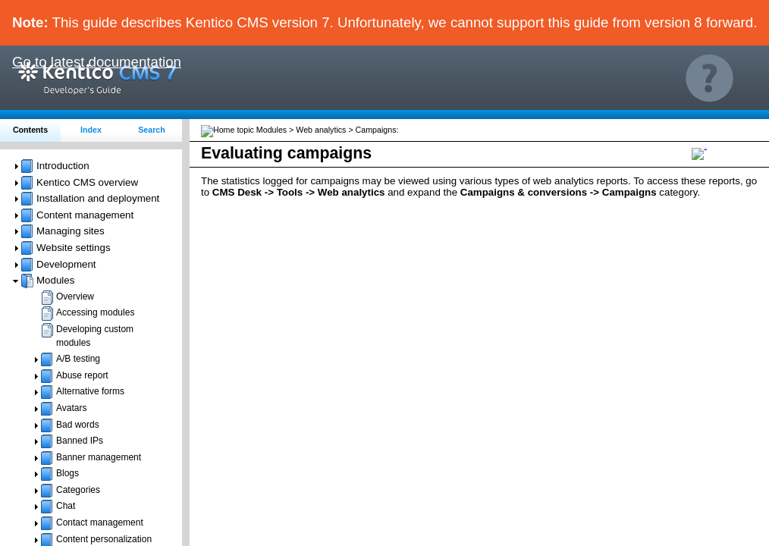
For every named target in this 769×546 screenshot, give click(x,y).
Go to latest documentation (96, 62)
